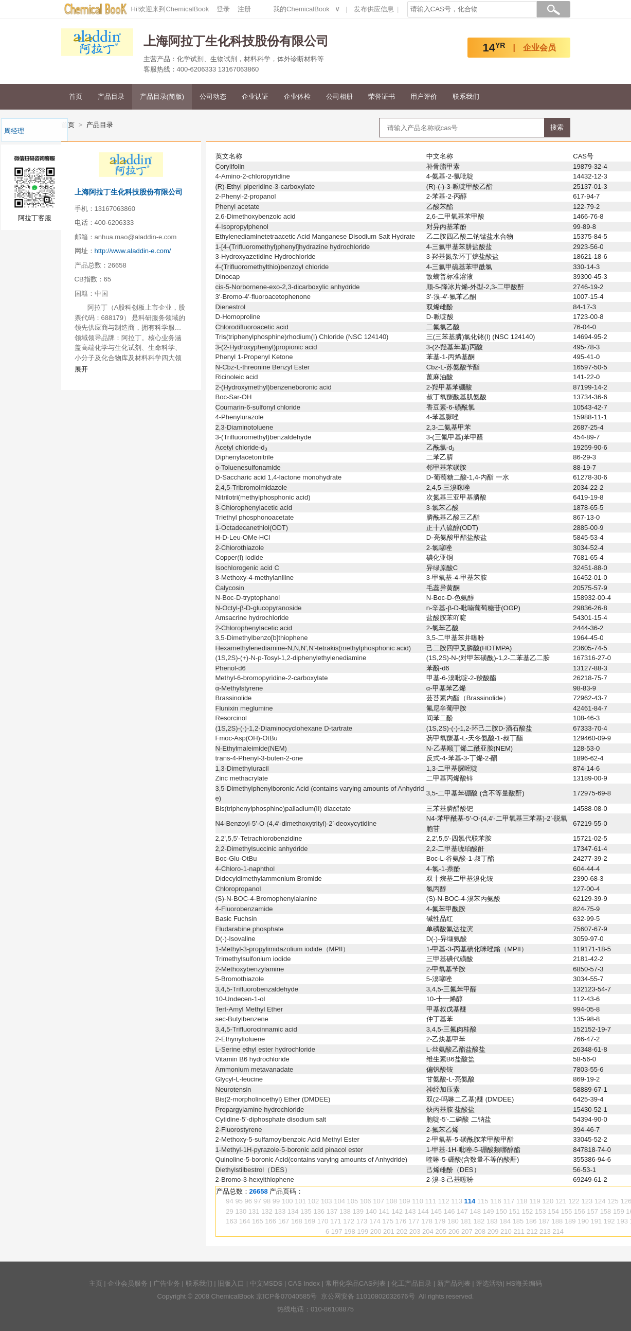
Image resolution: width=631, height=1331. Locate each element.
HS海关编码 (524, 1283)
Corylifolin (230, 166)
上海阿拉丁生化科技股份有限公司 (129, 192)
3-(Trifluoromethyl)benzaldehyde (263, 437)
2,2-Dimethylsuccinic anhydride (261, 849)
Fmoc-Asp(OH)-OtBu (246, 738)
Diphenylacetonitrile (244, 457)
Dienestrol (230, 307)
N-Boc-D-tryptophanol (247, 597)
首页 (75, 96)
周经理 (14, 131)
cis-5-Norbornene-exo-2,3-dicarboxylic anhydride (287, 287)
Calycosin (229, 588)
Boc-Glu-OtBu (236, 858)
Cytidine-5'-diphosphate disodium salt (271, 1119)
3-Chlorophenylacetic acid (254, 507)
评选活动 (489, 1283)
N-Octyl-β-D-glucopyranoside (258, 608)
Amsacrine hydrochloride (252, 618)
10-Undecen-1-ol (240, 999)
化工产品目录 (411, 1283)
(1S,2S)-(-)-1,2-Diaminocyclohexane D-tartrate (284, 728)
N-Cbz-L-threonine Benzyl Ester (262, 367)
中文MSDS (266, 1283)
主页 (95, 1283)
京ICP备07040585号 (286, 1296)
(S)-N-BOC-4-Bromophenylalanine (266, 898)
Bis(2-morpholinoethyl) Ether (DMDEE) (273, 1099)
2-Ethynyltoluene (240, 1039)
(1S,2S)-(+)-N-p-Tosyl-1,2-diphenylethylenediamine (291, 658)
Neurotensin (233, 1089)
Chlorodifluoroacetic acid (252, 327)
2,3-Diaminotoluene (244, 427)
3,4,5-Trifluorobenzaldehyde (256, 989)
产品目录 (111, 96)
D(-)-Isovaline (235, 939)
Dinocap (227, 276)
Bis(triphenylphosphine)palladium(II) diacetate (283, 808)
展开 (81, 369)
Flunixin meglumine (244, 708)
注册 (244, 9)
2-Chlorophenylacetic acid (254, 628)
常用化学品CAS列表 (356, 1283)
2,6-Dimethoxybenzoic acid (255, 216)
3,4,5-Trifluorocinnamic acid (256, 1029)
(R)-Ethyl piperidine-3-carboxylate (265, 186)
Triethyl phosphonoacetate (254, 517)
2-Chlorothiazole (239, 548)
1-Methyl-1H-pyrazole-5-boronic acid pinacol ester (289, 1149)
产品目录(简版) (162, 96)
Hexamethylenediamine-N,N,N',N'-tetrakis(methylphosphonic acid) (313, 648)
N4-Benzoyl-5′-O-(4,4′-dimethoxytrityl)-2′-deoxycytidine (296, 823)
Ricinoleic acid (236, 377)
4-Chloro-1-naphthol (245, 869)
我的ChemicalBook (301, 9)
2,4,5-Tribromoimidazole (251, 487)
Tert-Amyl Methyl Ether (249, 1009)
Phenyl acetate (237, 206)
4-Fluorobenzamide (244, 909)
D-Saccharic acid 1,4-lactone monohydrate (278, 477)
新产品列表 (454, 1283)
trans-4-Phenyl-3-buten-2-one (259, 758)
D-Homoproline (237, 317)
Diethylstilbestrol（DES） (253, 1170)
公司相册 (339, 96)
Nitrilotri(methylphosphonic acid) (263, 497)
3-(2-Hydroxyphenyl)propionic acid (266, 347)
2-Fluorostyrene (238, 1129)
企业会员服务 (127, 1283)
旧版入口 (231, 1283)
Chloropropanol (238, 889)
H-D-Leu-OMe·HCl (243, 537)
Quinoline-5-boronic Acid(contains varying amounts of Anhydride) (311, 1159)
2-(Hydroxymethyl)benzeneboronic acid (273, 387)
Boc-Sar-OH (233, 397)
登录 (223, 9)
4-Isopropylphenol (241, 226)
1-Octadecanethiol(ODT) (252, 527)
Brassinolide (233, 698)
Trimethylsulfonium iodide (253, 959)
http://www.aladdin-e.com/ (133, 251)
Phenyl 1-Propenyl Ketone (254, 357)
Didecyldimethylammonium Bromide (268, 878)
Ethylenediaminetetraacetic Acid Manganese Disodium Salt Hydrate (315, 236)
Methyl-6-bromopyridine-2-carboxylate (271, 678)
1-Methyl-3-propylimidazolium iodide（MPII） (282, 949)
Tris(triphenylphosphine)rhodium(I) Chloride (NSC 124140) (302, 337)
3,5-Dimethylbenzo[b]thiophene (261, 638)
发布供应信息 (374, 9)
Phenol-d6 (230, 668)
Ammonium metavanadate (254, 1069)
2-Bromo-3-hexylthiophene (254, 1179)
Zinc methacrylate (241, 778)
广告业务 (166, 1283)
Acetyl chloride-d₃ (241, 447)
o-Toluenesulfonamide (248, 467)
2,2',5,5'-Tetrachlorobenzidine (258, 838)
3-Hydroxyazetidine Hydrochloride (265, 256)
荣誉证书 (381, 96)
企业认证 (255, 96)
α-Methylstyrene (239, 688)
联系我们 (466, 96)
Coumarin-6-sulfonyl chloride (257, 407)
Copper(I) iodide (239, 557)
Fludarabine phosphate (249, 929)
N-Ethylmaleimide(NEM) (251, 748)
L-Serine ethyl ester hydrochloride (265, 1049)
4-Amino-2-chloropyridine (252, 176)
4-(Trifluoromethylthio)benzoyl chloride (272, 267)
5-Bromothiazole (239, 979)
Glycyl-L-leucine (239, 1079)
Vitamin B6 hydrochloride (252, 1059)
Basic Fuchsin (236, 918)
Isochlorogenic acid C (247, 568)
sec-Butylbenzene (241, 1019)
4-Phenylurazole (239, 417)
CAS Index (304, 1283)
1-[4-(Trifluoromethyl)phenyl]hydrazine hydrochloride (292, 247)
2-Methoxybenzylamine (249, 969)
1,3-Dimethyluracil (242, 768)
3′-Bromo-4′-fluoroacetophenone (263, 296)
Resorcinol (231, 718)
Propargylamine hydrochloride (259, 1109)
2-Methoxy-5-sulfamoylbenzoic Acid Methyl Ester (287, 1139)
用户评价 (423, 96)
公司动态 (213, 96)
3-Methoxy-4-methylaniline (254, 577)
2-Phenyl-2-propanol (245, 196)
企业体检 (297, 96)
